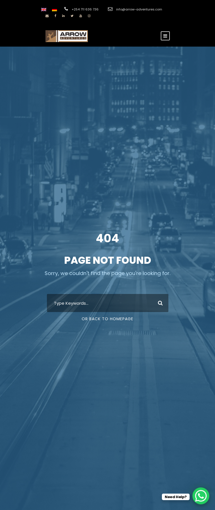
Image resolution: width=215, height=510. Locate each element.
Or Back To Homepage (107, 319)
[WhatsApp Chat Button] (200, 495)
